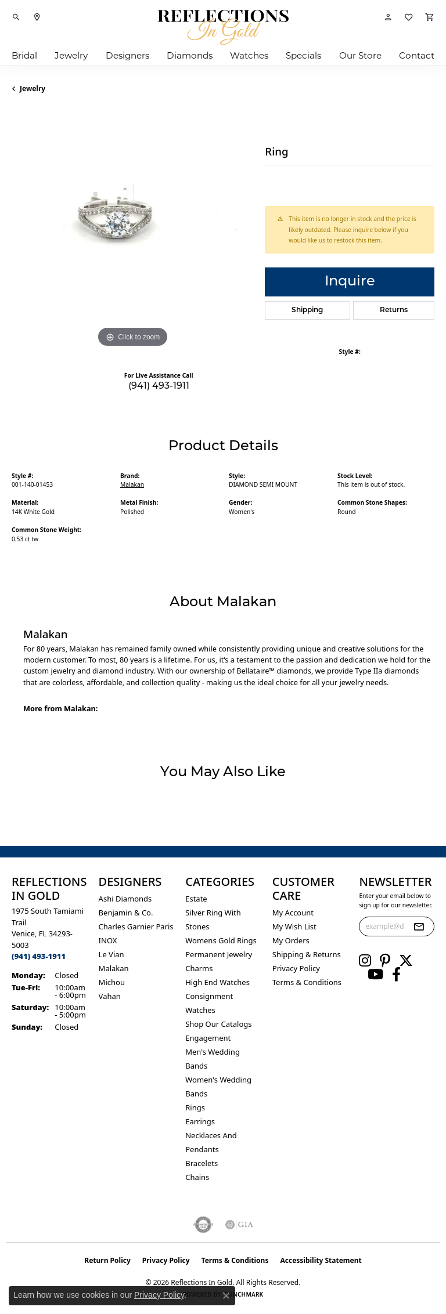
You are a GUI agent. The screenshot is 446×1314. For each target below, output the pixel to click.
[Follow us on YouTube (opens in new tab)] (375, 975)
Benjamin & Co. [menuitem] (126, 912)
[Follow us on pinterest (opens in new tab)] (385, 961)
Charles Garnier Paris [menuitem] (136, 926)
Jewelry (71, 55)
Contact (416, 55)
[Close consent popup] (225, 1295)
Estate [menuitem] (196, 898)
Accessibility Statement (320, 1260)
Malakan (132, 484)
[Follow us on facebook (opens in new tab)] (396, 975)
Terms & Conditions (306, 982)
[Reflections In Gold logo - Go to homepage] (223, 27)
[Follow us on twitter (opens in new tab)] (406, 961)
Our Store (360, 55)
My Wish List (294, 926)
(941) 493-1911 (158, 386)
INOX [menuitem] (108, 940)
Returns (394, 310)
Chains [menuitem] (197, 1177)
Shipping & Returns (306, 954)
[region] (132, 229)
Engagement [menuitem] (208, 1038)
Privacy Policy (296, 968)
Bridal (24, 55)
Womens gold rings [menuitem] (221, 940)
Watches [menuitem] (200, 1010)
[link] (37, 17)
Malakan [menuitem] (114, 968)
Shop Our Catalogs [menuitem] (218, 1024)
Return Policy (107, 1260)
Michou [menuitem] (112, 982)
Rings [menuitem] (195, 1107)
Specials (303, 55)
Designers (127, 55)
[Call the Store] (39, 956)
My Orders (291, 940)
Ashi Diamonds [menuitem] (125, 898)
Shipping (307, 310)
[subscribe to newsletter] (419, 926)
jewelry (32, 88)
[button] (16, 17)
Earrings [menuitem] (200, 1121)
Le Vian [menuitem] (111, 954)
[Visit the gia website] (239, 1224)
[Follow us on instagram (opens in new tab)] (365, 961)
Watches (249, 55)
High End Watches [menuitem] (217, 982)
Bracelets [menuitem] (201, 1163)
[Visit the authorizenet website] (203, 1224)
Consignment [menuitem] (209, 996)
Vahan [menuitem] (110, 996)
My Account (293, 912)
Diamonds (190, 55)
